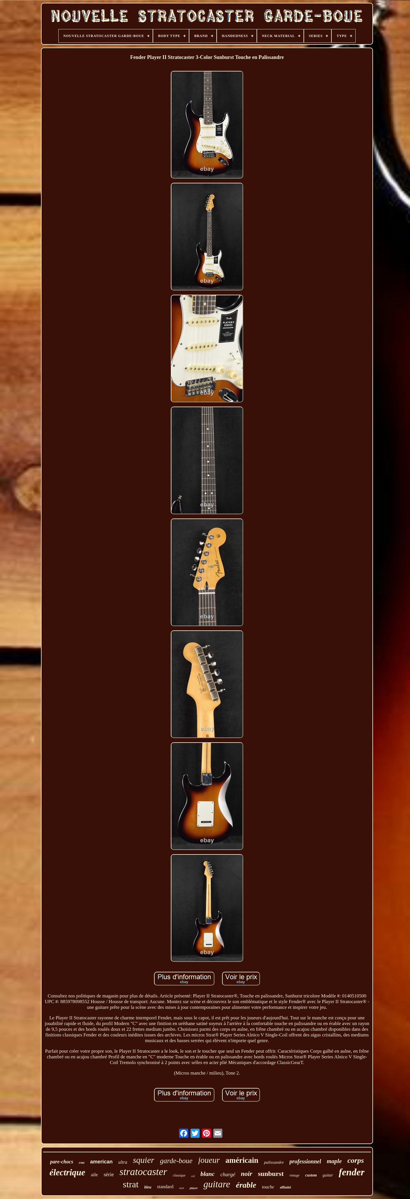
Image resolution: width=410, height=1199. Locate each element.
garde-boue (176, 1161)
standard (165, 1186)
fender (352, 1172)
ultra (122, 1162)
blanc (207, 1173)
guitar (328, 1175)
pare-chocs (61, 1162)
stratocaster (143, 1171)
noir (246, 1173)
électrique (67, 1172)
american (101, 1162)
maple (334, 1161)
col (193, 1176)
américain (242, 1160)
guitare (216, 1184)
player (194, 1188)
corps (355, 1160)
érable (246, 1184)
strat (131, 1184)
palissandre (274, 1162)
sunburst (271, 1173)
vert (181, 1188)
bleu (147, 1187)
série (109, 1174)
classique (179, 1175)
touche (268, 1186)
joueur (209, 1160)
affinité (285, 1187)
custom (311, 1175)
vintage (294, 1175)
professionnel (305, 1161)
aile (94, 1174)
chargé (227, 1174)
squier (143, 1160)
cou (82, 1162)
